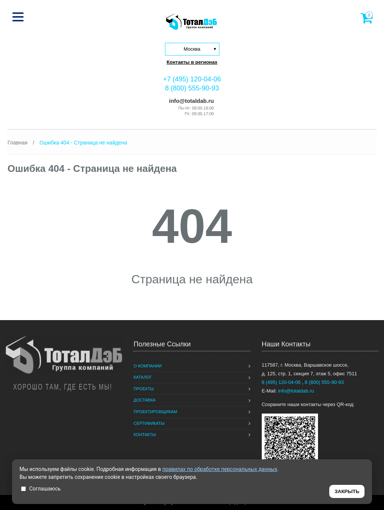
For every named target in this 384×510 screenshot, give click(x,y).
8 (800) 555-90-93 (192, 88)
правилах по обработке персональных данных (220, 469)
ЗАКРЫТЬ (346, 491)
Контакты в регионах (191, 62)
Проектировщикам (155, 411)
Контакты (145, 434)
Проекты (144, 389)
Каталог (143, 377)
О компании (148, 366)
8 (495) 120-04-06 (282, 382)
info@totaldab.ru (191, 101)
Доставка (144, 400)
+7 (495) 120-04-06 (192, 79)
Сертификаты (149, 423)
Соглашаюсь (41, 489)
